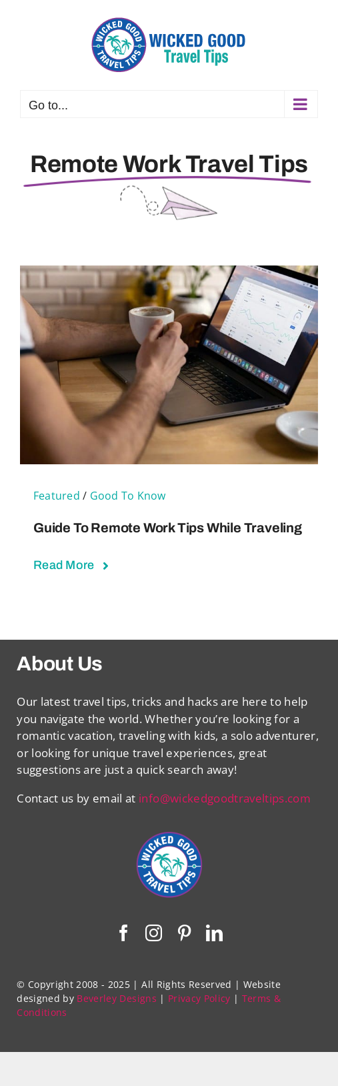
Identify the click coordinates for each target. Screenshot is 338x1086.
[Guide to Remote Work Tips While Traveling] (169, 274)
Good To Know (128, 495)
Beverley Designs (116, 998)
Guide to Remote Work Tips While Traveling (167, 527)
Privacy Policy (199, 998)
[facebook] (123, 933)
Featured (56, 495)
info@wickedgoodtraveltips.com (225, 798)
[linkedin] (214, 933)
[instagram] (153, 933)
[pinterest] (184, 933)
